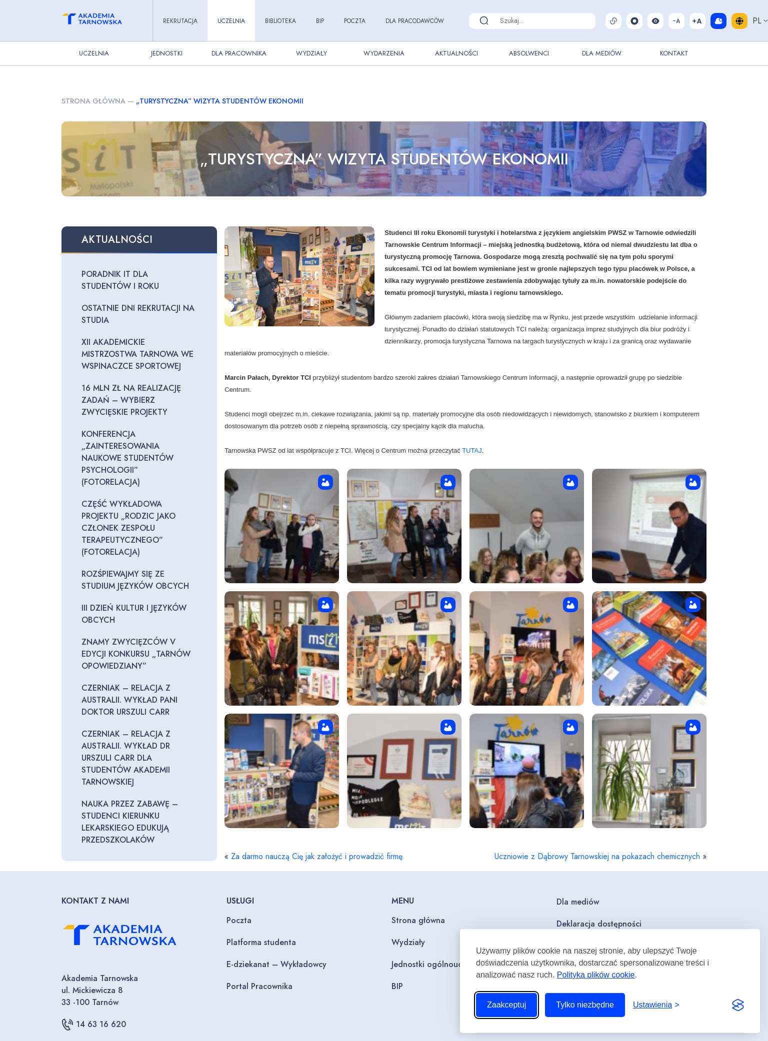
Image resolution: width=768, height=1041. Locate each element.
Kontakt (674, 53)
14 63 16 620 (94, 1025)
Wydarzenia (384, 53)
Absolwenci (529, 53)
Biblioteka (280, 20)
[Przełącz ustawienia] (656, 1005)
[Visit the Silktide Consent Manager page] (738, 1005)
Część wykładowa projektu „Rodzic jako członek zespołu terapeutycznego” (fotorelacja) (129, 528)
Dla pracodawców (415, 20)
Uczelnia (231, 20)
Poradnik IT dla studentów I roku (120, 280)
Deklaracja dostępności (599, 924)
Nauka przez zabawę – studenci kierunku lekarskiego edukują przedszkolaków (130, 822)
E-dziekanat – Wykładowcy (276, 964)
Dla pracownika (239, 53)
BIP (320, 20)
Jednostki (166, 53)
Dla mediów (577, 902)
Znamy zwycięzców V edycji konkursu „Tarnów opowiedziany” (136, 654)
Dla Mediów (602, 53)
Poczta (355, 20)
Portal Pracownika (259, 986)
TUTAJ (472, 450)
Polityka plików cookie (596, 975)
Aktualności (456, 53)
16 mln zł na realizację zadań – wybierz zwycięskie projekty (131, 400)
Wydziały (311, 53)
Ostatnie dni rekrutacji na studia (138, 314)
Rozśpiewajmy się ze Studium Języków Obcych (135, 580)
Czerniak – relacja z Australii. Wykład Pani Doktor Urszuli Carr (130, 700)
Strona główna (94, 101)
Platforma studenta (261, 942)
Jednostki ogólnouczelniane (442, 964)
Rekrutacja (180, 20)
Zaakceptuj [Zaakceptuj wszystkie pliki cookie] (506, 1005)
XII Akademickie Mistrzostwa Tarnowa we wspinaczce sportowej (138, 354)
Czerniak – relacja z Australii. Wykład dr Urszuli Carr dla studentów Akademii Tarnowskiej (126, 758)
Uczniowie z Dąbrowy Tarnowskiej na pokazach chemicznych (597, 856)
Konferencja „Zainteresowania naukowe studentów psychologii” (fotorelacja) (128, 458)
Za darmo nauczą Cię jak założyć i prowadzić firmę (316, 856)
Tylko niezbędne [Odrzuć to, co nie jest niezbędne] (585, 1005)
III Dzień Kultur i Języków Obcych (134, 614)
